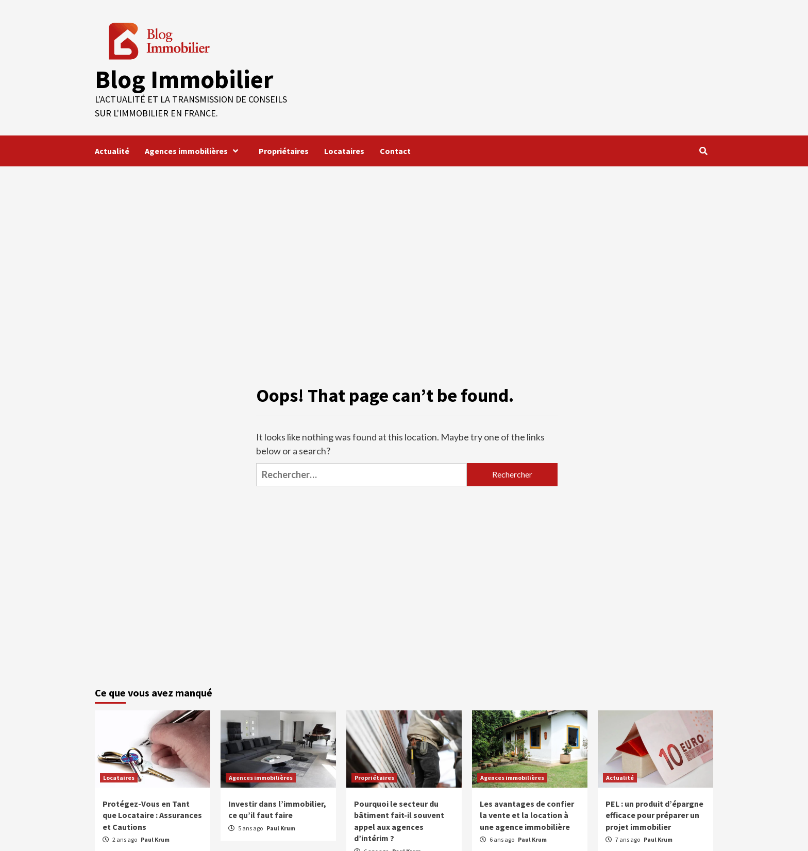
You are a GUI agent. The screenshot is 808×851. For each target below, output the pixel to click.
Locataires (344, 150)
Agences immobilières (194, 150)
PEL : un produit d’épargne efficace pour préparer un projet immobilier (654, 814)
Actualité (112, 150)
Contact (395, 150)
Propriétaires (284, 150)
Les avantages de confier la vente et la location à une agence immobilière (527, 814)
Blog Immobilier (183, 79)
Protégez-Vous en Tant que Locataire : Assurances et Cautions (152, 814)
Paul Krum (155, 839)
